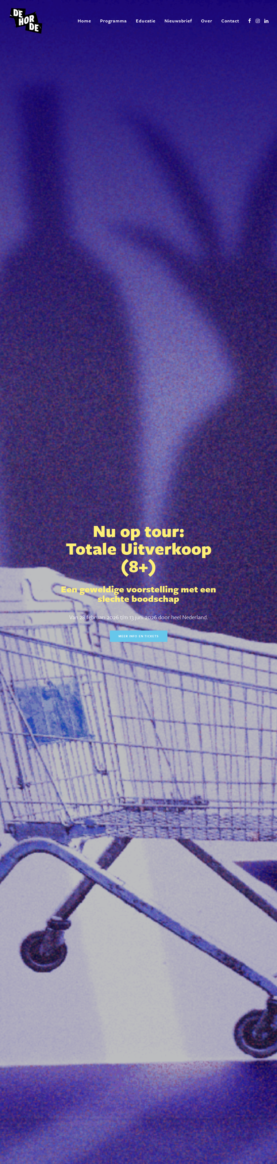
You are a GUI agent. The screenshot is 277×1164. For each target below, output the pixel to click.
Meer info (187, 266)
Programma (113, 20)
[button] (249, 21)
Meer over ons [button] (65, 937)
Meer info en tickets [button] (138, 151)
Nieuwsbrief (178, 20)
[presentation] (96, 1095)
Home (84, 20)
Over (206, 20)
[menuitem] (84, 21)
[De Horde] (26, 20)
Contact (230, 20)
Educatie (146, 20)
